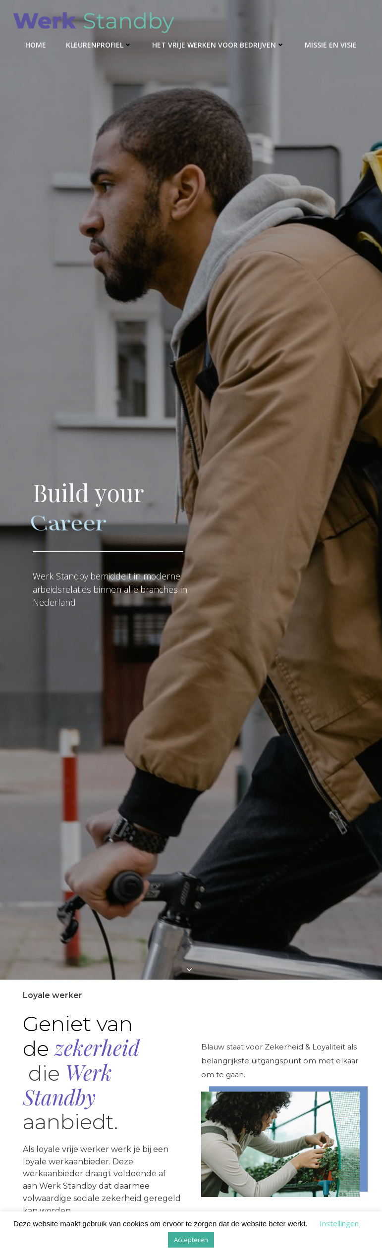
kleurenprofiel (99, 45)
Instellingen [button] (339, 1223)
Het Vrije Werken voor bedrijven (218, 45)
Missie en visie (331, 45)
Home (35, 45)
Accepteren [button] (191, 1239)
